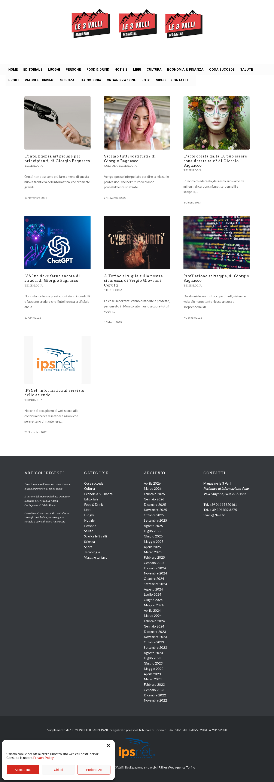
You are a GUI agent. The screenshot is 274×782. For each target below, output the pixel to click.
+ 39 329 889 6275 (223, 510)
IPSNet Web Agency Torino (176, 767)
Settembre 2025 (155, 520)
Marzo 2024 (153, 615)
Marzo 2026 (153, 488)
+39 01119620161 (223, 504)
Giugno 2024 (153, 600)
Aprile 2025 (152, 547)
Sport (88, 547)
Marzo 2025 (153, 552)
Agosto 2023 (153, 653)
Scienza (89, 541)
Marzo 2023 (153, 679)
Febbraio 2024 (154, 621)
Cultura (111, 165)
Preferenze (94, 770)
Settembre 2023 (155, 647)
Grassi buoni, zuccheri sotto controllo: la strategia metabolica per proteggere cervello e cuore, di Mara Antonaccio (47, 517)
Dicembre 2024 (155, 568)
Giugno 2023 (153, 663)
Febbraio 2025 (154, 557)
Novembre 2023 (155, 637)
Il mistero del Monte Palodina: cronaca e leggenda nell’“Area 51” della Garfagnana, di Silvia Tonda (47, 501)
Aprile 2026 (152, 483)
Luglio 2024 (152, 594)
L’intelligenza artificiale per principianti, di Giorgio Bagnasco (57, 158)
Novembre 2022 (155, 700)
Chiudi (58, 770)
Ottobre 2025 (154, 515)
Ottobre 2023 (154, 642)
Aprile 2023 (152, 674)
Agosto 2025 (153, 526)
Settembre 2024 (155, 584)
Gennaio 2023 (154, 690)
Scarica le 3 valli (95, 536)
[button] (108, 745)
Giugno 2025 (153, 536)
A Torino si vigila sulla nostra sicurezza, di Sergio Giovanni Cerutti (133, 280)
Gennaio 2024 (154, 626)
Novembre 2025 (155, 510)
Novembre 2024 (155, 573)
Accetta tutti (23, 770)
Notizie (89, 520)
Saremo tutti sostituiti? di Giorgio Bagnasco (130, 158)
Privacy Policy (43, 758)
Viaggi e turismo (95, 557)
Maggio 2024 (154, 605)
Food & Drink (93, 504)
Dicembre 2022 (155, 695)
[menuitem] (13, 69)
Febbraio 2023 (154, 684)
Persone (90, 526)
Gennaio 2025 (154, 563)
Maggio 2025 (154, 541)
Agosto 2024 (153, 589)
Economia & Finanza (98, 494)
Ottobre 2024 (154, 578)
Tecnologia (33, 165)
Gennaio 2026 (154, 499)
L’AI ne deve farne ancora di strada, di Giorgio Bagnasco (52, 278)
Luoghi (89, 515)
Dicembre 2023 (155, 632)
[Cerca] (193, 80)
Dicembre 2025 (155, 504)
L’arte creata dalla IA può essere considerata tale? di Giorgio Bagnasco (215, 161)
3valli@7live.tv (214, 515)
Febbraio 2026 (154, 494)
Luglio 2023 (152, 658)
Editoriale (91, 499)
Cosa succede (93, 483)
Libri (87, 510)
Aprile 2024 (152, 610)
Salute (88, 531)
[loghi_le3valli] (137, 32)
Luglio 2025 (152, 531)
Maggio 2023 (154, 669)
